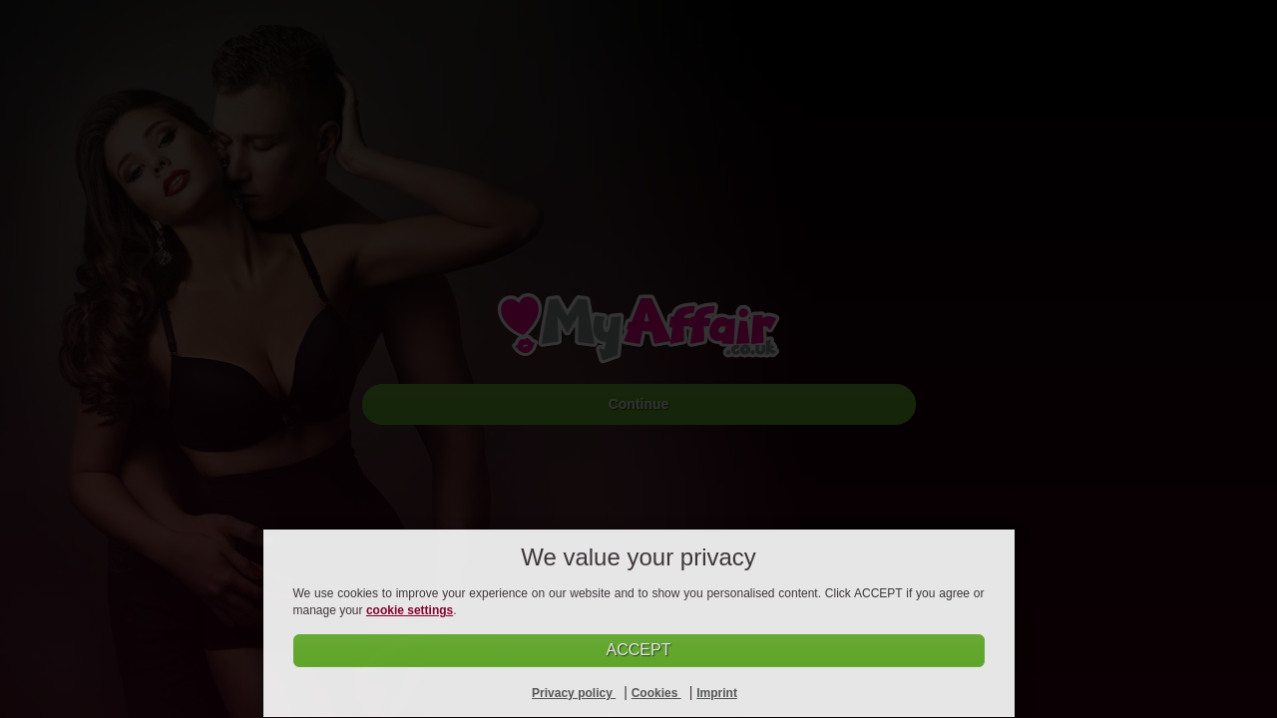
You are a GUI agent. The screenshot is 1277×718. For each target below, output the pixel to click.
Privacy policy (574, 693)
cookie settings (409, 610)
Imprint (716, 693)
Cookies (656, 693)
